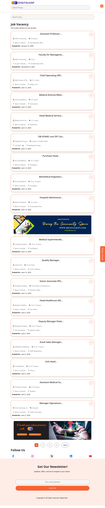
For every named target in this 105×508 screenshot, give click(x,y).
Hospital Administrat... (51, 197)
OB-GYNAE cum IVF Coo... (51, 136)
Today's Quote (102, 254)
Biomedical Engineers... (51, 176)
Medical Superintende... (51, 239)
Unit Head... (51, 361)
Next (65, 445)
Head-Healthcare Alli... (51, 300)
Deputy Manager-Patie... (51, 321)
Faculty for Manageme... (51, 54)
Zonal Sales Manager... (51, 342)
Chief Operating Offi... (51, 75)
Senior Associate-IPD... (51, 281)
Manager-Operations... (51, 403)
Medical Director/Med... (51, 94)
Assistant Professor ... (51, 33)
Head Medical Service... (51, 115)
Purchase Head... (51, 155)
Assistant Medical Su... (51, 382)
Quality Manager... (51, 260)
